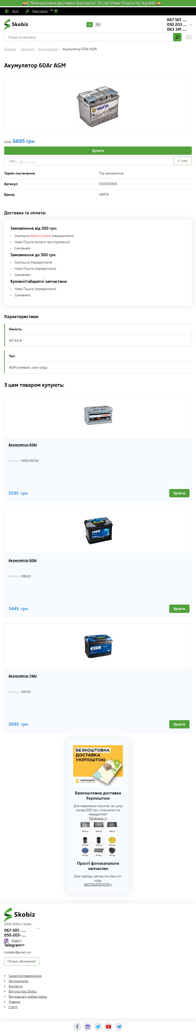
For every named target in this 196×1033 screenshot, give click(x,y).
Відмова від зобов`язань (28, 997)
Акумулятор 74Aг (23, 676)
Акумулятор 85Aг (23, 445)
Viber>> (16, 941)
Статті (13, 1007)
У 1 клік (182, 161)
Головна (10, 49)
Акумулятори (48, 49)
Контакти (16, 986)
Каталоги (27, 49)
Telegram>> (14, 945)
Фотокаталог (18, 981)
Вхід (15, 11)
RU (98, 24)
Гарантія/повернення (25, 976)
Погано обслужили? (21, 961)
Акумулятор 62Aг (23, 560)
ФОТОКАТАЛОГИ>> (98, 885)
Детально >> (98, 818)
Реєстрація (40, 11)
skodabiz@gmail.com (17, 952)
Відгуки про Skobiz (23, 991)
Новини (14, 1002)
